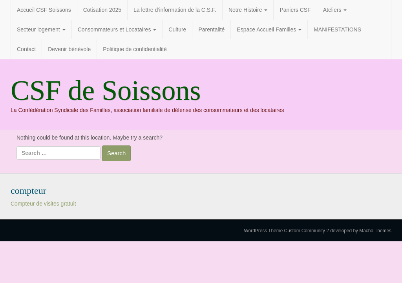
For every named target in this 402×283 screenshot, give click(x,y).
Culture (177, 29)
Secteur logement (41, 29)
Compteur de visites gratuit (43, 203)
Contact (26, 49)
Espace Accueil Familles (269, 29)
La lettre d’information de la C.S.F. (174, 10)
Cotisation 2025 (102, 10)
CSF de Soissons (106, 90)
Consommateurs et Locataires (117, 29)
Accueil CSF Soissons (44, 10)
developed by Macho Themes (360, 230)
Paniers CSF (295, 10)
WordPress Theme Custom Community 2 (286, 230)
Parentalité (211, 29)
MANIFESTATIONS (337, 29)
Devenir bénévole (69, 49)
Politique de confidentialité (135, 49)
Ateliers (335, 10)
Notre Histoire (247, 10)
